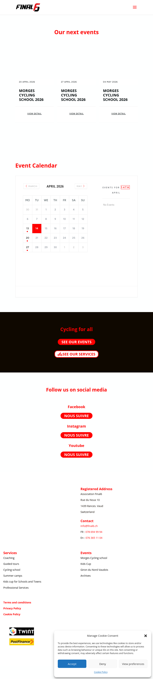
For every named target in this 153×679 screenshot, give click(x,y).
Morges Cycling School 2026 (31, 95)
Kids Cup (85, 564)
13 (27, 228)
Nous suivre (76, 415)
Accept (72, 664)
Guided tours (11, 564)
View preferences (133, 664)
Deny (102, 664)
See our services (78, 354)
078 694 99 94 (93, 532)
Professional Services (16, 587)
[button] (145, 636)
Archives (85, 575)
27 (27, 247)
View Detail (34, 114)
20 (27, 237)
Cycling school (11, 569)
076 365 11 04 (94, 538)
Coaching (8, 558)
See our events (76, 341)
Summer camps (12, 575)
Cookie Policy (100, 672)
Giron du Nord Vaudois (94, 569)
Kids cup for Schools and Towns (22, 581)
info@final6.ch (89, 526)
